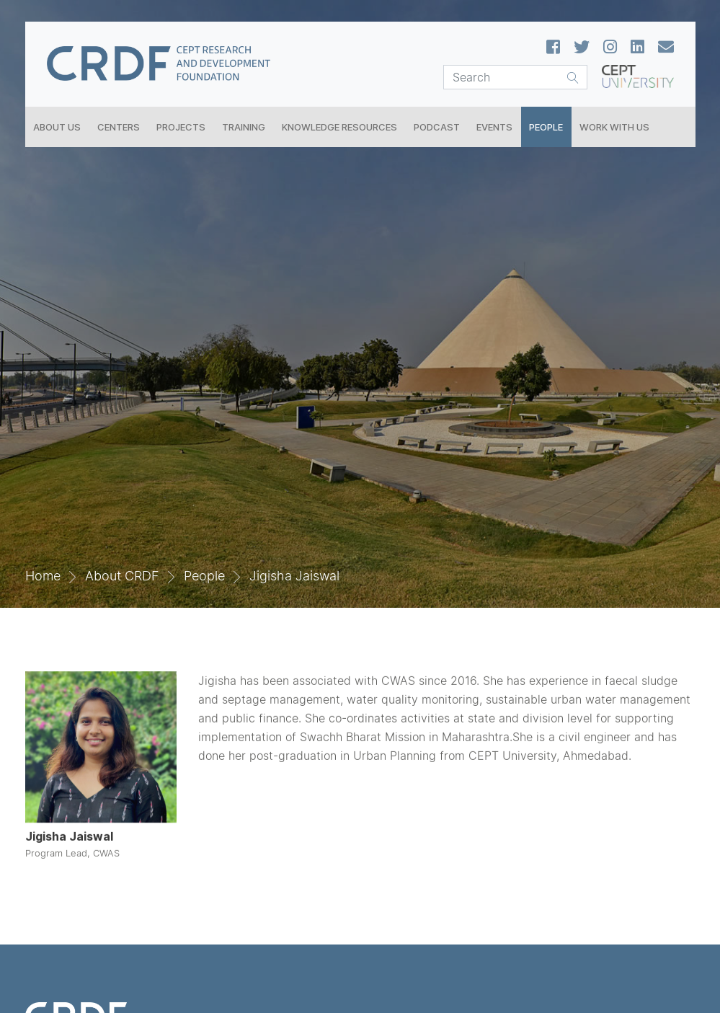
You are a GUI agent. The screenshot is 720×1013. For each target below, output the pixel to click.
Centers (118, 127)
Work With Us (614, 127)
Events (494, 127)
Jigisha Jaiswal (294, 575)
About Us (57, 127)
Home (43, 575)
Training (243, 127)
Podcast (437, 127)
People (546, 127)
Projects (180, 127)
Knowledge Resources (339, 127)
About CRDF (122, 575)
